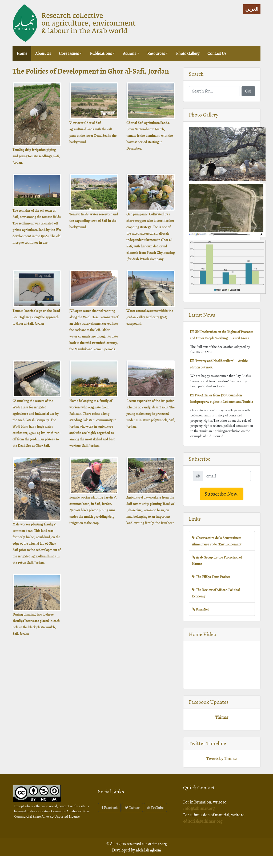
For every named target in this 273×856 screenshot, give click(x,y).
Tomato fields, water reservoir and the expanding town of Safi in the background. (93, 220)
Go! (248, 91)
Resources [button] (156, 54)
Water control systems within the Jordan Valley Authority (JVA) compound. (149, 317)
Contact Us (216, 54)
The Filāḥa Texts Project (211, 576)
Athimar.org (157, 843)
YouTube (155, 807)
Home (24, 53)
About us (43, 54)
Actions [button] (129, 54)
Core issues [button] (69, 54)
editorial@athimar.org (202, 821)
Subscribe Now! (221, 493)
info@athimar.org (199, 808)
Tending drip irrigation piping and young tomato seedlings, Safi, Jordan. (36, 156)
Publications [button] (101, 54)
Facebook (109, 807)
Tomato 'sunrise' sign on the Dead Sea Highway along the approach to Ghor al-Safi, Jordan (36, 317)
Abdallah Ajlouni (148, 850)
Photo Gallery (187, 54)
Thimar (221, 717)
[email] (227, 476)
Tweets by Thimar (221, 759)
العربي (251, 9)
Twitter (132, 807)
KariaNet (200, 609)
